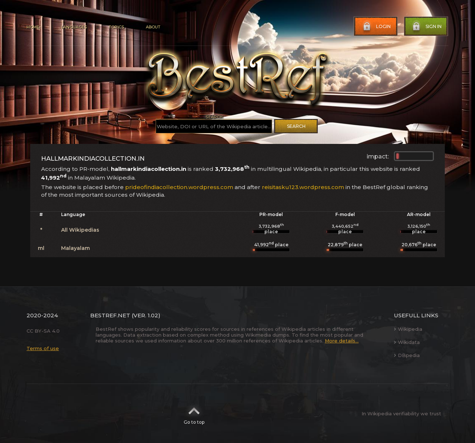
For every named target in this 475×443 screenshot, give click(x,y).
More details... (342, 341)
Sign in (426, 27)
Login (376, 27)
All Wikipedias (80, 230)
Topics (116, 27)
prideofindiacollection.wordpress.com (179, 187)
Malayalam (75, 248)
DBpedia (407, 355)
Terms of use (43, 348)
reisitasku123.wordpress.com (303, 187)
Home (33, 27)
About (153, 27)
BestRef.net (110, 315)
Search (296, 126)
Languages (74, 27)
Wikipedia (408, 329)
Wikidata (407, 342)
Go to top (194, 413)
